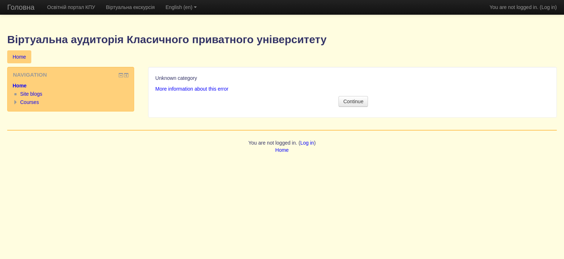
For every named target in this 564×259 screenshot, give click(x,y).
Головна (21, 7)
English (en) (181, 7)
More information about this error (191, 89)
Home (19, 57)
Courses (29, 102)
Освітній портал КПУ (71, 7)
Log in (548, 7)
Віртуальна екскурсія (130, 7)
